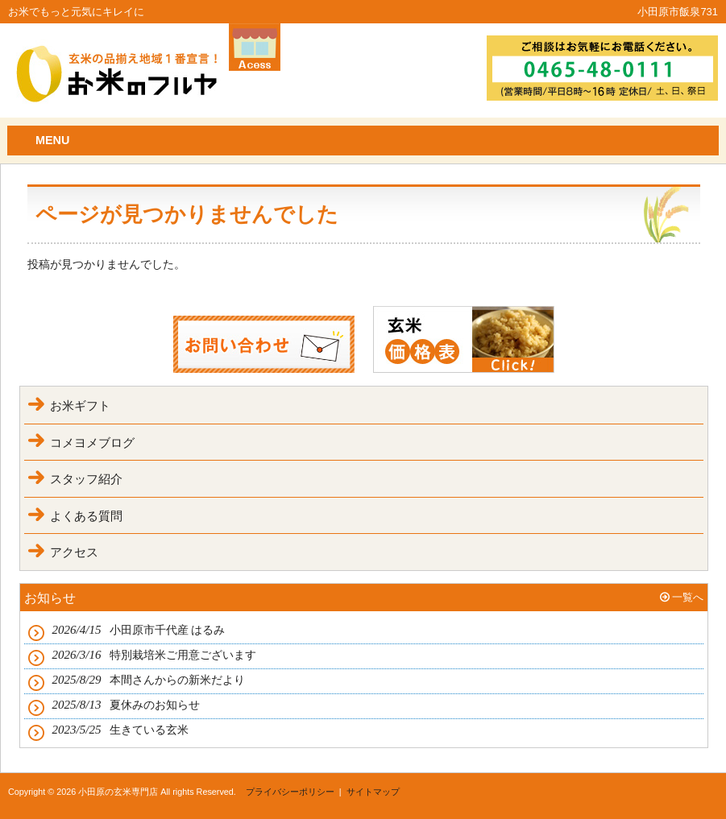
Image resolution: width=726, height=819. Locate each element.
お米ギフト (80, 405)
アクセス (74, 552)
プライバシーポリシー (290, 791)
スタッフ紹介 (86, 479)
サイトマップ (373, 791)
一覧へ (687, 597)
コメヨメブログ (92, 442)
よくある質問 (86, 516)
